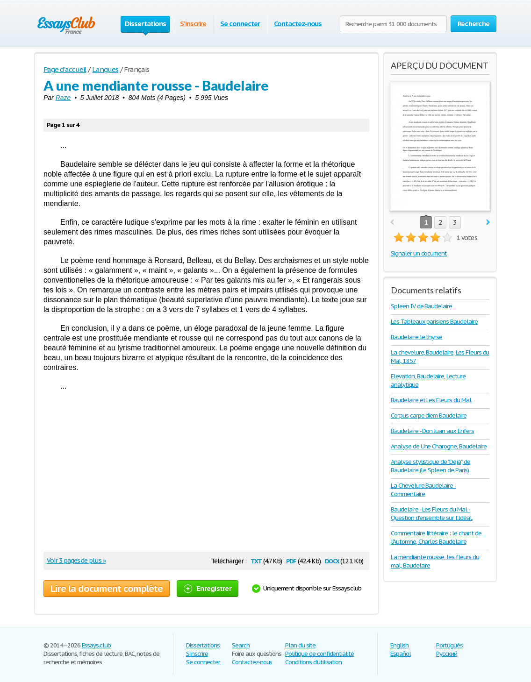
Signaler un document (419, 253)
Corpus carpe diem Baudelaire (428, 415)
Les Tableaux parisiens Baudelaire (434, 322)
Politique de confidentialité (319, 654)
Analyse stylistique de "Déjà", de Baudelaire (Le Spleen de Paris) (430, 466)
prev (392, 222)
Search (241, 645)
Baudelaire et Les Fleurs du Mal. (431, 400)
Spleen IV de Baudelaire (421, 306)
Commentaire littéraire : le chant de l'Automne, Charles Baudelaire (436, 537)
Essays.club (96, 645)
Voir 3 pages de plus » (76, 560)
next (488, 222)
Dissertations (202, 645)
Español (400, 654)
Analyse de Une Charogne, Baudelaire (439, 446)
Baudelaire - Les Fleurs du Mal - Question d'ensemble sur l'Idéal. (432, 513)
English (399, 645)
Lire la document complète (106, 589)
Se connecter (240, 23)
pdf (291, 560)
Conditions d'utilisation (313, 662)
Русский (446, 654)
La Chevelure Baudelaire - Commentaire (423, 490)
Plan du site (300, 645)
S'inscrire (193, 23)
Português (449, 645)
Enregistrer (207, 588)
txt (256, 560)
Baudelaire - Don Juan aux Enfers (432, 431)
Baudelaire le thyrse (416, 337)
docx (332, 560)
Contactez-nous (298, 23)
